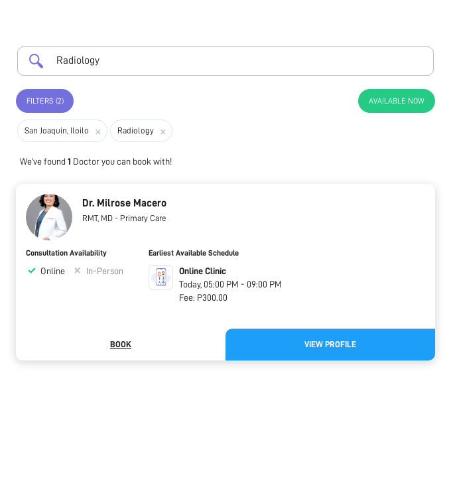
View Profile (330, 344)
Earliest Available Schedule (194, 253)
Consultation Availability (66, 253)
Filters (45, 101)
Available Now (396, 101)
